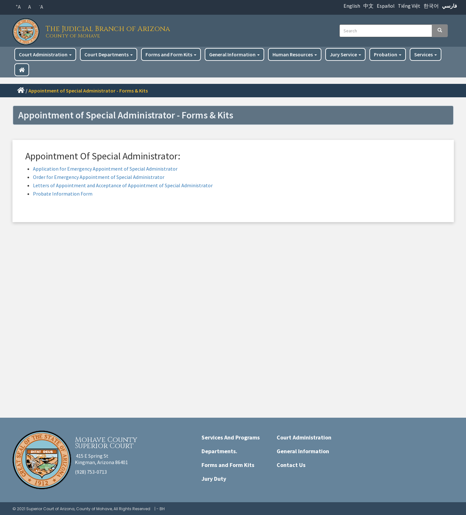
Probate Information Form (62, 193)
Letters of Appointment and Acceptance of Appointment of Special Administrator (123, 185)
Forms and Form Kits (171, 54)
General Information (234, 54)
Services (425, 54)
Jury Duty (213, 478)
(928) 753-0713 (91, 472)
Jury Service (345, 54)
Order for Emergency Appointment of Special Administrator (98, 177)
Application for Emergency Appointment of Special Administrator (105, 168)
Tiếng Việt (409, 6)
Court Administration (45, 54)
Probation (387, 54)
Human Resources (294, 54)
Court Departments (108, 54)
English (352, 6)
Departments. (219, 451)
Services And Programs (230, 437)
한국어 (431, 6)
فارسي (449, 5)
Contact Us (291, 465)
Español (386, 6)
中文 (368, 6)
